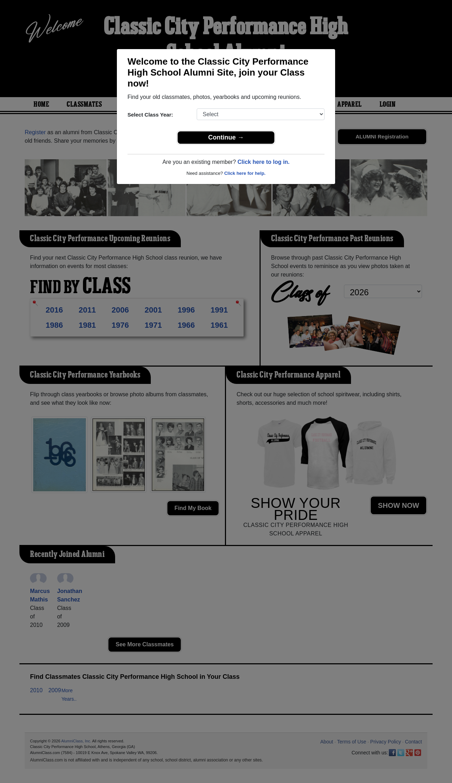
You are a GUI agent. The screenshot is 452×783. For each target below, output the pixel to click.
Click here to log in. (263, 162)
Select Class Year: (150, 115)
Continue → (226, 137)
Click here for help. (245, 173)
